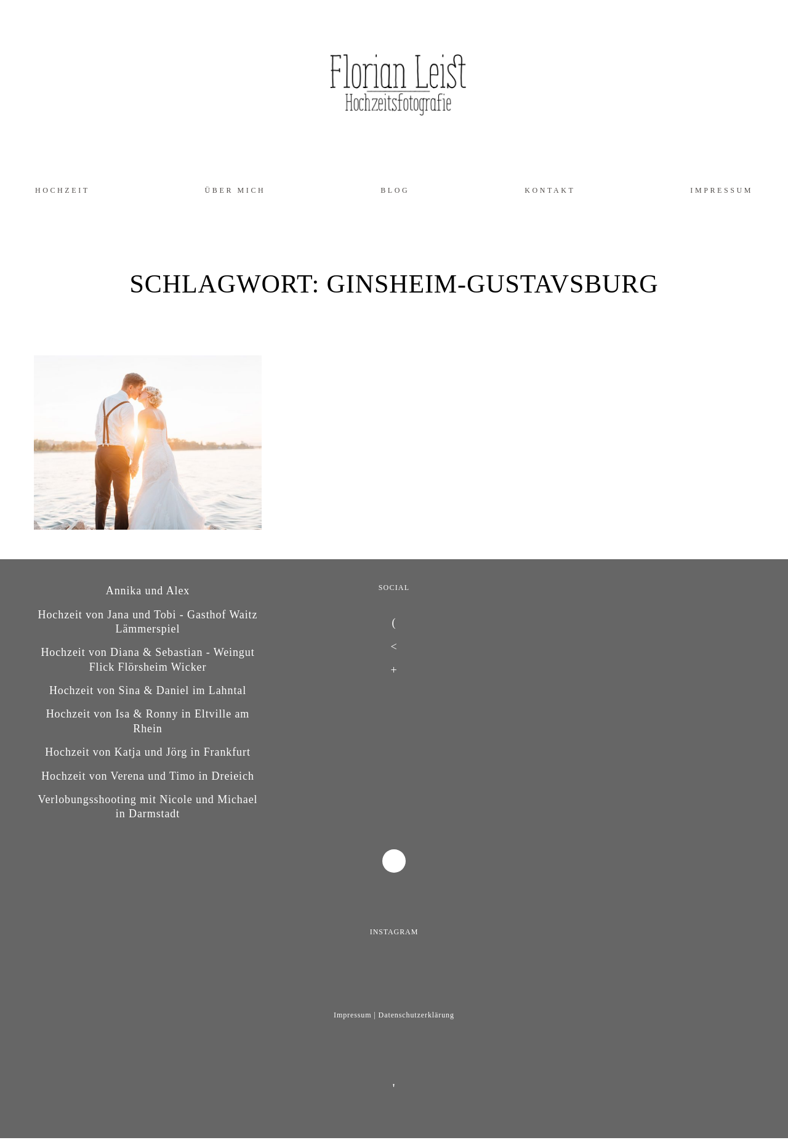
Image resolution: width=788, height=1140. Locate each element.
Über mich (235, 190)
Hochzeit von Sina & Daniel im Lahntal (147, 690)
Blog (394, 190)
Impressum (721, 190)
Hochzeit (62, 190)
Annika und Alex (148, 590)
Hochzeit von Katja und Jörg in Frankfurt (148, 752)
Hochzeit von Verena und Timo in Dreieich (147, 776)
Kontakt (550, 190)
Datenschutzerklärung (416, 1015)
